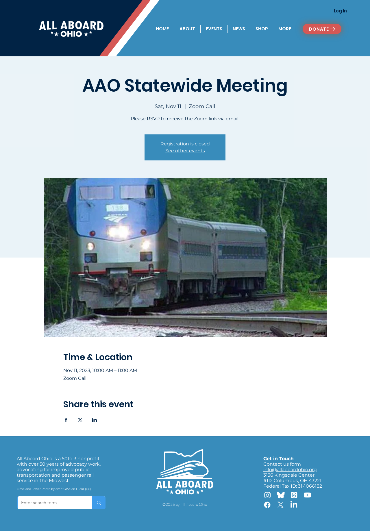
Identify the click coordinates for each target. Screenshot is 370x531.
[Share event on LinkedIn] (94, 420)
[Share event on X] (80, 420)
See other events (185, 150)
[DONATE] (322, 29)
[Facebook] (267, 505)
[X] (280, 505)
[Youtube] (307, 495)
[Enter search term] (50, 502)
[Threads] (294, 495)
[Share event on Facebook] (66, 420)
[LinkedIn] (294, 505)
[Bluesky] (281, 495)
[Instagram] (267, 495)
